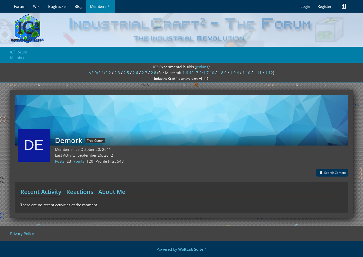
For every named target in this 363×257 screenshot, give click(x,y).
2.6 (135, 72)
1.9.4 (234, 72)
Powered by (181, 249)
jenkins (202, 66)
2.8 (153, 72)
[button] (332, 173)
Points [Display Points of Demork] (78, 161)
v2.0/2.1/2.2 (100, 72)
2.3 (117, 72)
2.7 (144, 72)
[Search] (344, 6)
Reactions (79, 192)
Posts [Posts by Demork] (59, 161)
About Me (111, 192)
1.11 (258, 72)
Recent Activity (40, 192)
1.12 (269, 72)
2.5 (126, 72)
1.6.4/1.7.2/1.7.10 (198, 72)
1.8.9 (222, 72)
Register (324, 6)
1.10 (246, 72)
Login (305, 6)
